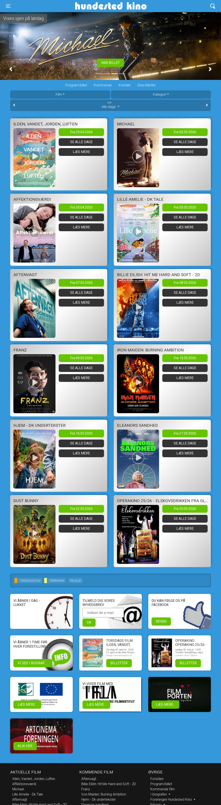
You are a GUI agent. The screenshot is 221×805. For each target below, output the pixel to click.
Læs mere (81, 152)
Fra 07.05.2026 (81, 283)
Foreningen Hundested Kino (171, 799)
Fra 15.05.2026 (185, 358)
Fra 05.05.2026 (185, 207)
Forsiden (157, 779)
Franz (85, 789)
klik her (25, 746)
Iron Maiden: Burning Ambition (103, 794)
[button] (11, 69)
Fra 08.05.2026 (185, 283)
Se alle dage (81, 142)
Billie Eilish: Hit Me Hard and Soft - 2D (108, 784)
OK (89, 622)
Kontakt (125, 85)
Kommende (103, 85)
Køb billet (110, 63)
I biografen (159, 794)
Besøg (161, 621)
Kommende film (162, 789)
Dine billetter (146, 85)
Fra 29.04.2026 (81, 132)
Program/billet (76, 85)
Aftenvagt (19, 799)
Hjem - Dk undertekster (98, 799)
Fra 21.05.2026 (185, 433)
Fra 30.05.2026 (185, 509)
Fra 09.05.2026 (81, 358)
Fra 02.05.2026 (185, 132)
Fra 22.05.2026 (81, 509)
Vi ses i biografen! (34, 663)
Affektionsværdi (24, 784)
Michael (18, 789)
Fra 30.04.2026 (81, 207)
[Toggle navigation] (8, 6)
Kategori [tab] (159, 94)
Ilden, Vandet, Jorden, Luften (33, 779)
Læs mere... (27, 704)
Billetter (119, 663)
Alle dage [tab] (110, 105)
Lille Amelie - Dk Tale (27, 794)
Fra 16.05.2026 (81, 433)
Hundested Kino (90, 6)
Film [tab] (59, 94)
